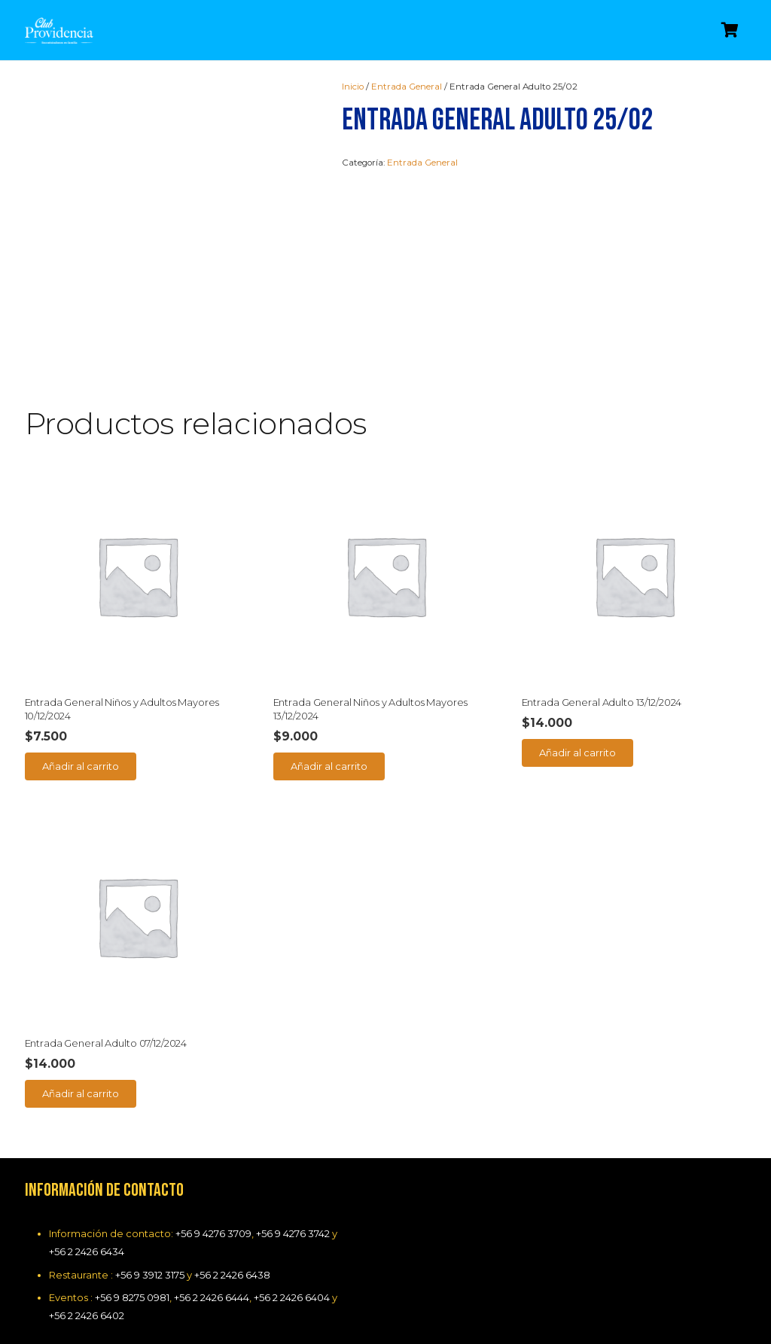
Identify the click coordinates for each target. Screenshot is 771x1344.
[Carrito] (730, 30)
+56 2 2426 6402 (86, 1315)
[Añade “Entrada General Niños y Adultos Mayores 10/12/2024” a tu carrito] (81, 766)
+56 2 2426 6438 (232, 1275)
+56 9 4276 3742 (293, 1233)
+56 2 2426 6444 (211, 1297)
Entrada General (406, 86)
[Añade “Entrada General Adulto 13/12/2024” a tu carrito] (578, 752)
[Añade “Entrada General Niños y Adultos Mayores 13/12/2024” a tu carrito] (329, 766)
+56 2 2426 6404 (292, 1297)
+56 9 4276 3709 (213, 1233)
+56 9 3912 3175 (149, 1275)
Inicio (353, 86)
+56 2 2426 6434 (86, 1251)
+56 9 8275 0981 (132, 1297)
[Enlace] (59, 30)
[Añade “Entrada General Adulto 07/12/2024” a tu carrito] (81, 1093)
